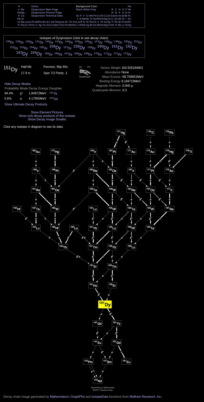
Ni (102, 15)
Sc (77, 15)
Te (123, 18)
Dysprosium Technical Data (47, 15)
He (129, 6)
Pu (44, 25)
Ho (63, 21)
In (112, 18)
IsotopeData (100, 396)
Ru (95, 18)
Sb (119, 18)
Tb (56, 21)
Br (126, 15)
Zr (80, 18)
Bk (56, 25)
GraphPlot (78, 396)
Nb (83, 18)
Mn (91, 15)
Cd (108, 18)
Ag (105, 18)
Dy (59, 21)
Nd (36, 21)
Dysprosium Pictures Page (46, 12)
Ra (22, 25)
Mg (22, 12)
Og (129, 25)
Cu (105, 15)
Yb (74, 21)
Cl (126, 12)
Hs (94, 25)
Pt (102, 21)
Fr (19, 25)
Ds (101, 25)
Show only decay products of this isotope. (47, 115)
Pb (116, 21)
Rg (105, 25)
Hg (108, 21)
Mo (87, 18)
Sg (87, 25)
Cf (59, 25)
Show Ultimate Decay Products (25, 104)
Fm (66, 25)
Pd (101, 18)
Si (116, 12)
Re (91, 21)
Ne (129, 9)
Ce (29, 21)
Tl (112, 21)
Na (19, 12)
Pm (40, 21)
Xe (129, 18)
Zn (108, 15)
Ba (22, 21)
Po (123, 21)
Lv (123, 25)
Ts (126, 25)
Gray (93, 9)
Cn (108, 25)
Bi (120, 21)
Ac (26, 25)
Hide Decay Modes (17, 84)
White (86, 9)
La (26, 21)
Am (48, 25)
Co (98, 15)
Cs (18, 21)
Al (112, 12)
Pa (32, 25)
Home (34, 6)
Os (95, 21)
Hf (80, 21)
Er (66, 21)
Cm (53, 25)
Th (29, 25)
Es (63, 25)
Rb (19, 18)
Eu (48, 21)
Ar (129, 12)
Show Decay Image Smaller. (47, 119)
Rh (98, 18)
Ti (81, 15)
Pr (33, 21)
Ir (98, 21)
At (126, 21)
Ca (22, 15)
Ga (112, 15)
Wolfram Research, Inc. (146, 396)
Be (22, 9)
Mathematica (59, 396)
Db (83, 25)
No (74, 25)
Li (19, 9)
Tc (91, 18)
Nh (112, 25)
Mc (119, 25)
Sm (44, 21)
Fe (94, 15)
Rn (129, 21)
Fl (116, 25)
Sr (22, 18)
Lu (77, 21)
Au (105, 21)
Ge (116, 15)
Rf (80, 25)
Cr (87, 15)
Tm (70, 21)
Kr (129, 15)
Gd (52, 21)
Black (79, 9)
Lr (78, 25)
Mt (98, 25)
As (119, 15)
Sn (116, 18)
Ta (83, 21)
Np (40, 25)
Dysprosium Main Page (44, 9)
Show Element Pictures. (47, 112)
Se (123, 15)
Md (70, 25)
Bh (91, 25)
